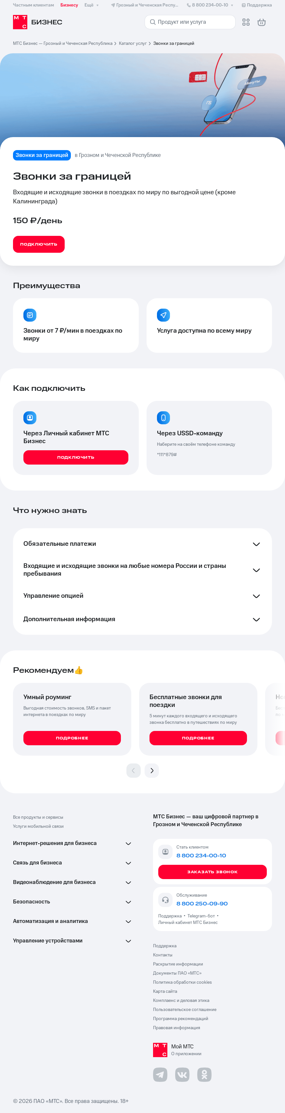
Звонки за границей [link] (173, 43)
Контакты (163, 955)
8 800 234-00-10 (210, 5)
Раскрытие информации (178, 964)
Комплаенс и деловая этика (181, 1000)
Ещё (92, 5)
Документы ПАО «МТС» (177, 973)
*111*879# (167, 455)
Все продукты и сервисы (38, 817)
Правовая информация (176, 1028)
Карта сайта (165, 991)
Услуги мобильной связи (38, 826)
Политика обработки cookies (182, 982)
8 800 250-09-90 (202, 903)
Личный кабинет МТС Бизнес (188, 922)
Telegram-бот (201, 916)
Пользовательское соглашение (184, 1009)
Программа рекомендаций (180, 1019)
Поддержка (171, 916)
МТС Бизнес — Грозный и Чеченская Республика (62, 43)
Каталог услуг (133, 43)
